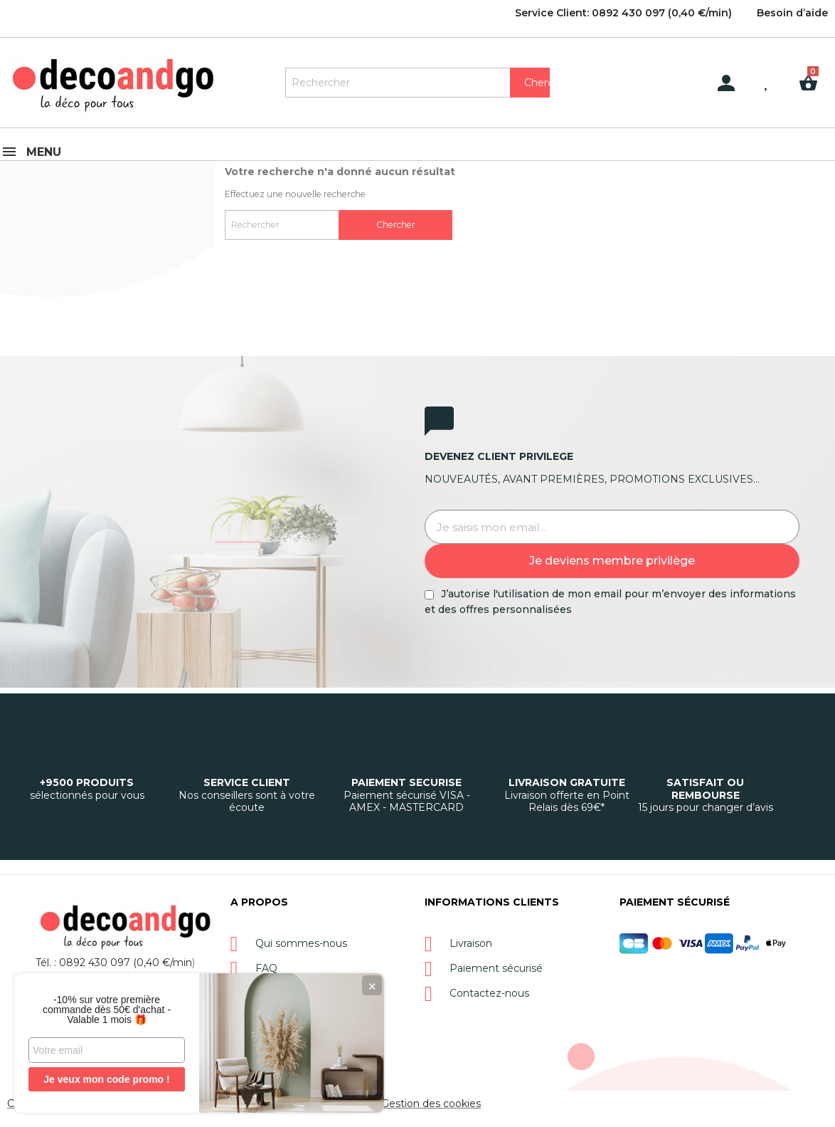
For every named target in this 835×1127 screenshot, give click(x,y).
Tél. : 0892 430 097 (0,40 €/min (114, 962)
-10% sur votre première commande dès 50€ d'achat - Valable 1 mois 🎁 (107, 1009)
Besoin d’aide (792, 12)
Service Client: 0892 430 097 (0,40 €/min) (623, 12)
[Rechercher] (417, 83)
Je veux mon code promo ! (106, 1079)
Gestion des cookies (431, 1103)
